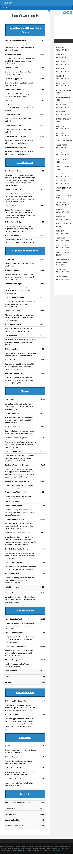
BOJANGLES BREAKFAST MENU (62, 56)
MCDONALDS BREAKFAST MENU (62, 153)
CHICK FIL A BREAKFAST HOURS (63, 232)
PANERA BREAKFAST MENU (63, 160)
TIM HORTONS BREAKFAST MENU (62, 204)
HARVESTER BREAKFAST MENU (62, 127)
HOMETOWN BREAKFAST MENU (62, 134)
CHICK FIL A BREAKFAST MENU (62, 70)
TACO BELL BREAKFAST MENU (64, 196)
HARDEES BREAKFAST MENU (63, 120)
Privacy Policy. (54, 850)
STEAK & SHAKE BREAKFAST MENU (62, 182)
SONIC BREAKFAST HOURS (62, 254)
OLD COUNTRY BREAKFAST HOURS (63, 246)
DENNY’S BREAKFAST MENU (63, 99)
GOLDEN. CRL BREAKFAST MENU (62, 113)
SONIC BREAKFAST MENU (62, 168)
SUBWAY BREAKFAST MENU (63, 189)
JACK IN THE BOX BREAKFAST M (62, 146)
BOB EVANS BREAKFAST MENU (62, 49)
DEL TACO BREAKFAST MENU (64, 91)
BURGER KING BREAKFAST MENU (62, 63)
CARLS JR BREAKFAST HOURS (64, 225)
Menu (5, 7)
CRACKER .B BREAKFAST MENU (62, 77)
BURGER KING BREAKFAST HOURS (63, 218)
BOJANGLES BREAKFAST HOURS (63, 211)
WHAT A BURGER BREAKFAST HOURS (63, 278)
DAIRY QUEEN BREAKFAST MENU (62, 84)
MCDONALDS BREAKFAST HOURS (63, 239)
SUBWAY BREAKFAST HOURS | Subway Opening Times (63, 262)
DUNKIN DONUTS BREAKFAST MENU (62, 106)
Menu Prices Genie (23, 850)
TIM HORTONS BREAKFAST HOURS (63, 270)
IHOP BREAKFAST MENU (64, 140)
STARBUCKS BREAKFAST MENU (62, 175)
